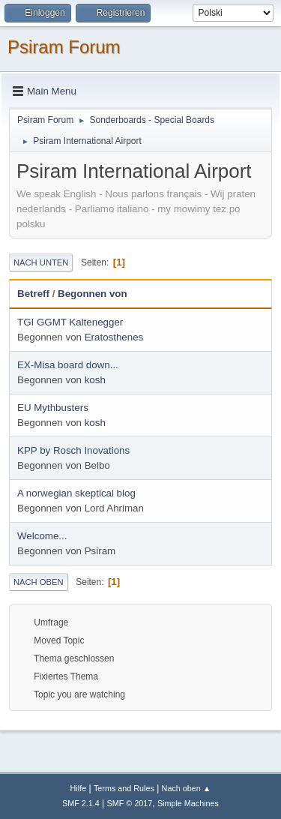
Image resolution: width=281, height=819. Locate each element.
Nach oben (38, 582)
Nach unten (40, 262)
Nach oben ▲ (186, 788)
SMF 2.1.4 (81, 803)
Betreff (33, 293)
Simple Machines (188, 803)
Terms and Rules (124, 788)
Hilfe (78, 788)
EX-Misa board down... (67, 364)
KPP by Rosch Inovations (73, 450)
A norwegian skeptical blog (76, 493)
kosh (95, 380)
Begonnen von (92, 293)
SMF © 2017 (130, 803)
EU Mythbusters (52, 407)
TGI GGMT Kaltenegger (70, 322)
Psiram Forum (64, 47)
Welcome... (42, 536)
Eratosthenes (114, 337)
